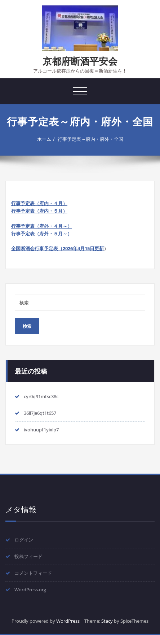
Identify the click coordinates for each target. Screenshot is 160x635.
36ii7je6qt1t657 (40, 413)
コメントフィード (33, 573)
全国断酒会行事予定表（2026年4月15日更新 (57, 248)
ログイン (23, 539)
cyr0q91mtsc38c (41, 396)
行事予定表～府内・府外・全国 (90, 139)
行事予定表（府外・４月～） (41, 226)
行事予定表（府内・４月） (39, 203)
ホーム (44, 139)
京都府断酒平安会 (80, 61)
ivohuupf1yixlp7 (41, 429)
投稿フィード (28, 556)
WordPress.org (30, 589)
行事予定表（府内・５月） (39, 211)
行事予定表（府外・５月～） (41, 233)
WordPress (68, 621)
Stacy (107, 621)
